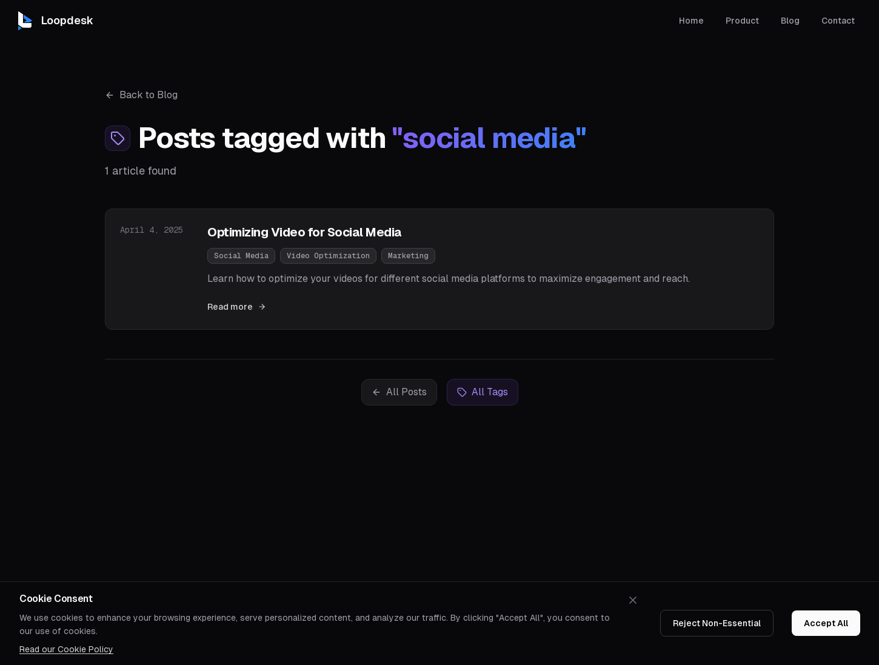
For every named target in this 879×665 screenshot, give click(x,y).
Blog (790, 19)
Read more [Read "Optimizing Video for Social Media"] (236, 307)
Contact (838, 19)
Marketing (408, 256)
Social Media (241, 256)
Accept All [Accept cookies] (826, 623)
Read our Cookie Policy (66, 649)
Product (742, 19)
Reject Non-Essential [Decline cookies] (717, 623)
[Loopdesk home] (54, 19)
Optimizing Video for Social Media (304, 232)
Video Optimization (328, 256)
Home (691, 19)
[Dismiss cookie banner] (632, 600)
